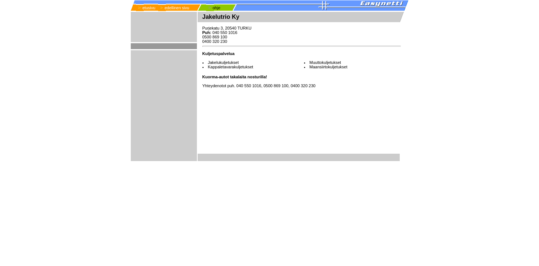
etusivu (149, 8)
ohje (217, 8)
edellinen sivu (177, 8)
